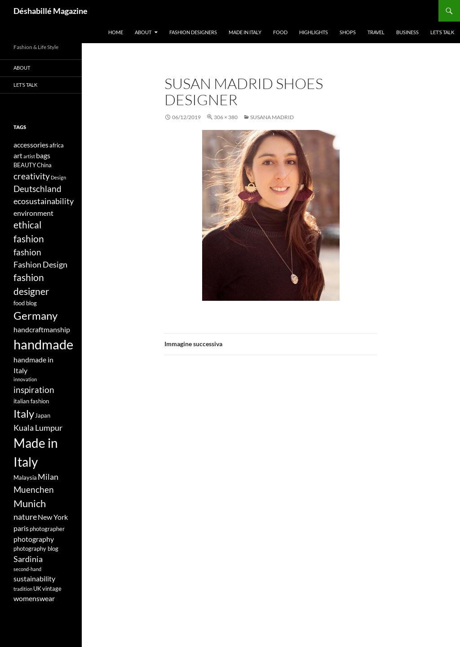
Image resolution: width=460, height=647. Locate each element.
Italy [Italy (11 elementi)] (23, 413)
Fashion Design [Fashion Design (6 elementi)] (40, 264)
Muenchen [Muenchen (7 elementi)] (33, 489)
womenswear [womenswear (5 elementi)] (34, 598)
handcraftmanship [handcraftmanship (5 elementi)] (41, 329)
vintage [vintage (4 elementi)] (52, 588)
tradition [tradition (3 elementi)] (22, 589)
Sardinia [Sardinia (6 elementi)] (28, 559)
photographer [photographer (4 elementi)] (47, 528)
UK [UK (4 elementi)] (37, 588)
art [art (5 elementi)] (17, 155)
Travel (376, 32)
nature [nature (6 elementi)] (25, 517)
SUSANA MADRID (272, 117)
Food (280, 32)
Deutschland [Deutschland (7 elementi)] (37, 188)
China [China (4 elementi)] (44, 165)
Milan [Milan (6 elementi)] (48, 477)
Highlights (313, 32)
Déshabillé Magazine (50, 11)
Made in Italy (245, 32)
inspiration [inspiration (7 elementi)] (33, 389)
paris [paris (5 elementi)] (21, 528)
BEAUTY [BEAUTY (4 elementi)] (24, 165)
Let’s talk (442, 32)
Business (407, 32)
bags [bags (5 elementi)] (43, 155)
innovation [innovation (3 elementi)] (25, 379)
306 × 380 (226, 117)
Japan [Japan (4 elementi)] (42, 415)
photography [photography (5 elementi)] (33, 539)
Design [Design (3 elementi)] (58, 177)
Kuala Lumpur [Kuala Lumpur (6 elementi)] (37, 428)
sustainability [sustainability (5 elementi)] (34, 578)
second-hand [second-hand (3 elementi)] (27, 569)
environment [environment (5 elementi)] (33, 213)
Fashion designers (193, 32)
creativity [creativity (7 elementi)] (31, 176)
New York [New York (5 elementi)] (53, 517)
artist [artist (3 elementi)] (29, 156)
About (143, 32)
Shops (348, 32)
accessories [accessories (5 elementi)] (31, 144)
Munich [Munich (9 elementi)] (29, 503)
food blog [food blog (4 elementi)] (25, 303)
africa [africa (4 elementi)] (56, 145)
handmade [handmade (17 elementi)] (43, 344)
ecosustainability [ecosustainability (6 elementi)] (43, 201)
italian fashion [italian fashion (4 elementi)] (31, 401)
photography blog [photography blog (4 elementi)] (35, 548)
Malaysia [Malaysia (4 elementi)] (25, 477)
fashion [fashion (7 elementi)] (27, 252)
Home (115, 32)
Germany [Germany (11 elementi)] (35, 315)
